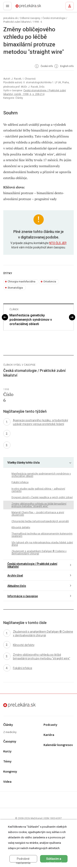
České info (43, 66)
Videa (7, 782)
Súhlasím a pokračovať (53, 859)
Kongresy (10, 771)
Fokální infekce (20, 482)
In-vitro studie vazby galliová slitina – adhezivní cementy (38, 490)
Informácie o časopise (22, 596)
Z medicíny (10, 732)
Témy (7, 761)
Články (8, 725)
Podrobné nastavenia (23, 859)
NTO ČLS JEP (57, 243)
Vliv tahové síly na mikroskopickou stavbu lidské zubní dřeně (42, 543)
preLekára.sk (21, 7)
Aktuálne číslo (16, 585)
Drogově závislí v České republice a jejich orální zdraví (42, 497)
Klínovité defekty (20, 527)
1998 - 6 (37, 21)
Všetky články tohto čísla (23, 462)
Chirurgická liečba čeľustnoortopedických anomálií (40, 521)
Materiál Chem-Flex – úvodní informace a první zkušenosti (37, 513)
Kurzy (7, 751)
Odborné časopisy (30, 18)
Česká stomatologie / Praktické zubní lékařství (32, 565)
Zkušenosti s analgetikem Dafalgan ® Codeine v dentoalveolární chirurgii (39, 552)
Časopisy (9, 741)
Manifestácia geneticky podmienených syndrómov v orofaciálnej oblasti (30, 319)
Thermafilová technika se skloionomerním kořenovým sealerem (41, 535)
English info (64, 66)
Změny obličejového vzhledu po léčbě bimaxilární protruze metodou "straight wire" (38, 505)
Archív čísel (15, 575)
